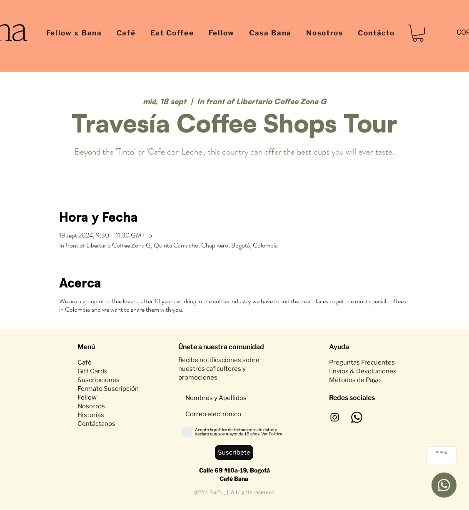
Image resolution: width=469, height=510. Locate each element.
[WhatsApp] (356, 417)
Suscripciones (98, 380)
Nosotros (91, 406)
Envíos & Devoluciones (363, 371)
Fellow (87, 397)
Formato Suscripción (108, 388)
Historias (90, 415)
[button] (418, 33)
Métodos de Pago (355, 380)
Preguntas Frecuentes (362, 362)
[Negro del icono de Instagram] (334, 417)
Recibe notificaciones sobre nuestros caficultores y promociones (218, 368)
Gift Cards (92, 371)
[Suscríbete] (234, 452)
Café (84, 362)
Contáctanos (96, 424)
